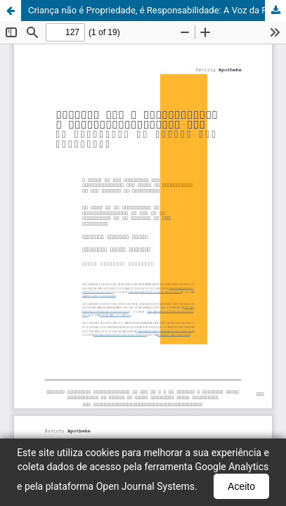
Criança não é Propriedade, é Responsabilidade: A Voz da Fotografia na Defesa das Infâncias (157, 10)
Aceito (241, 486)
